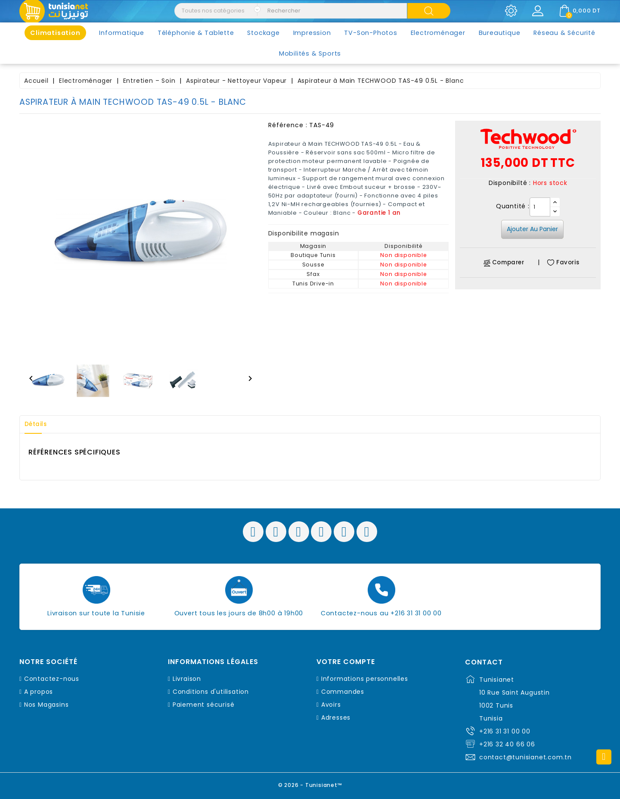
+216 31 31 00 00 (504, 731)
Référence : (287, 125)
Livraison (187, 678)
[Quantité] (540, 206)
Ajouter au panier (532, 229)
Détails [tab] (38, 424)
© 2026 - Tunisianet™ (310, 784)
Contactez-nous (51, 678)
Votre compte (345, 662)
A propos (38, 691)
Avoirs (331, 704)
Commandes (342, 691)
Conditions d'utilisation (211, 691)
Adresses (335, 717)
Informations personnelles (364, 678)
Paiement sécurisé (204, 704)
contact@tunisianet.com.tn (525, 757)
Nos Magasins (46, 704)
